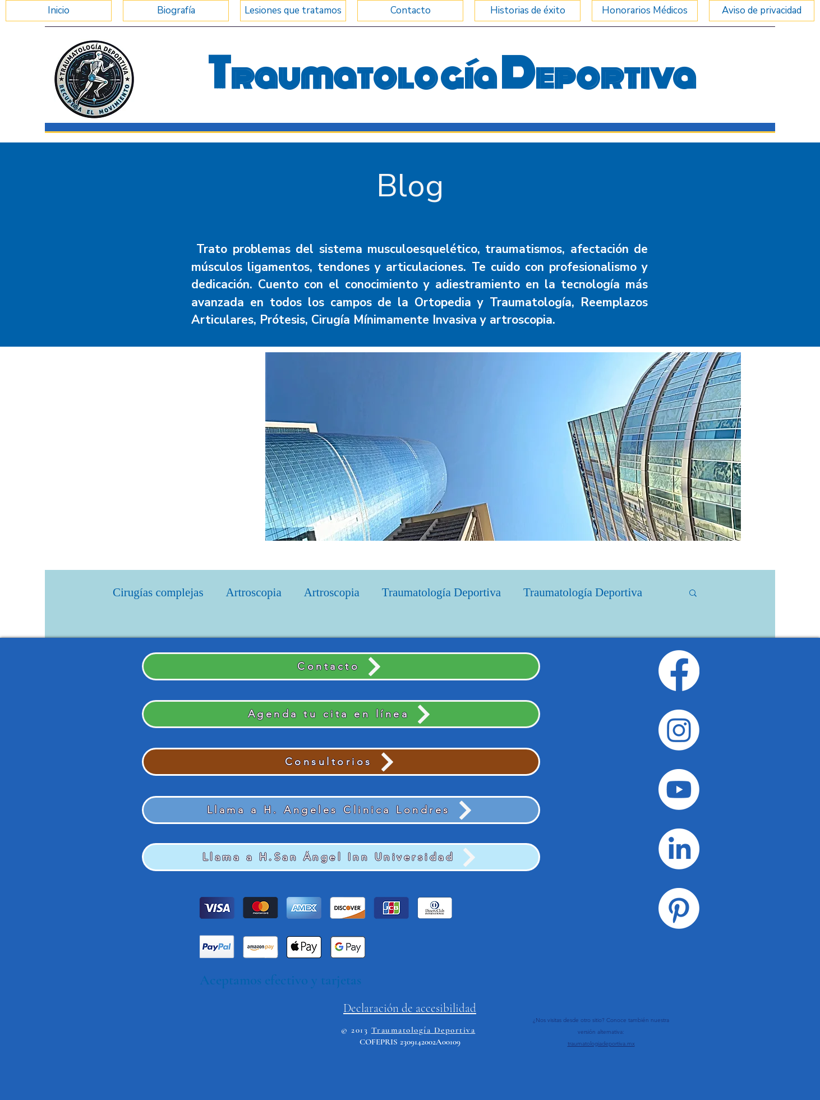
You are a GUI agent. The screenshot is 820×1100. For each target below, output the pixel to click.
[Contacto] (341, 666)
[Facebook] (678, 670)
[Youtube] (678, 789)
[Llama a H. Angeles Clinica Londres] (341, 810)
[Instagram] (678, 730)
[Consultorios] (341, 762)
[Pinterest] (678, 908)
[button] (503, 446)
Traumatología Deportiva (441, 592)
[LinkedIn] (678, 849)
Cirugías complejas (158, 592)
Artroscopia (254, 592)
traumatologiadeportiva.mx (601, 1043)
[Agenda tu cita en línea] (341, 714)
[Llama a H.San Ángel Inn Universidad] (341, 857)
